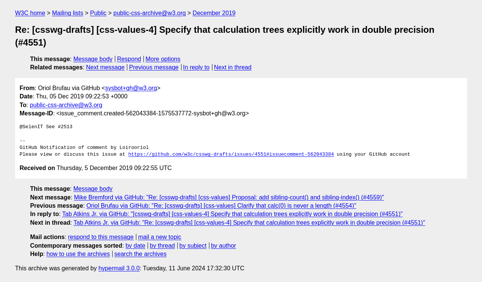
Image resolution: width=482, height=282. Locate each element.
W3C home (30, 13)
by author (223, 245)
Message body (93, 59)
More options (163, 59)
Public (98, 13)
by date (135, 245)
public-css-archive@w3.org (149, 13)
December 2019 (214, 13)
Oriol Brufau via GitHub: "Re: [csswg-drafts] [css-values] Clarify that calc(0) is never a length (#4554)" (221, 205)
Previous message (154, 67)
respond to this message (100, 237)
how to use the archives (78, 254)
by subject (192, 245)
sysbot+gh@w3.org (131, 88)
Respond (129, 59)
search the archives (140, 254)
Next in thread (233, 67)
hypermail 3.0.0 (118, 268)
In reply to (196, 67)
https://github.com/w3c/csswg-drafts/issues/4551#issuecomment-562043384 (231, 154)
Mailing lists (67, 13)
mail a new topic (160, 237)
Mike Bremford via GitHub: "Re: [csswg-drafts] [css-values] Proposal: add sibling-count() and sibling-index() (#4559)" (229, 197)
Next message (105, 67)
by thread (162, 245)
